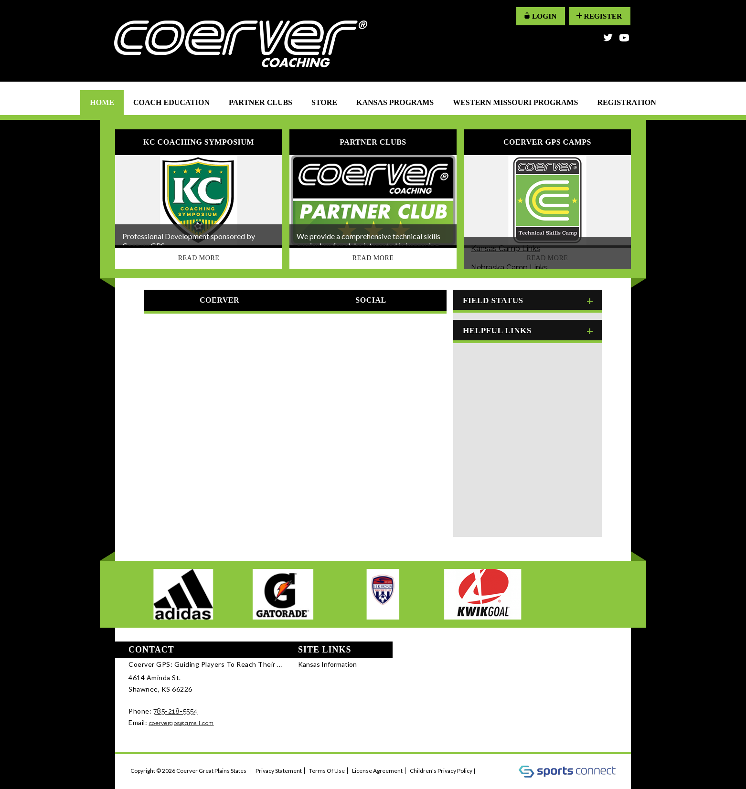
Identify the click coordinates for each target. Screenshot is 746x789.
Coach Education (171, 102)
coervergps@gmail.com (181, 723)
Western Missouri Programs (515, 102)
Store (324, 102)
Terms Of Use (327, 770)
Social (370, 300)
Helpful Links (495, 329)
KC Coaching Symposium (198, 142)
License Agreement (377, 770)
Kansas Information (327, 664)
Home (102, 102)
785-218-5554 (175, 711)
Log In (489, 770)
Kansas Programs (395, 102)
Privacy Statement (279, 770)
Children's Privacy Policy (441, 770)
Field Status (491, 300)
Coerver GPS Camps (547, 142)
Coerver (219, 300)
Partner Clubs (260, 102)
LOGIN (536, 15)
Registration (626, 102)
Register (597, 15)
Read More (199, 258)
